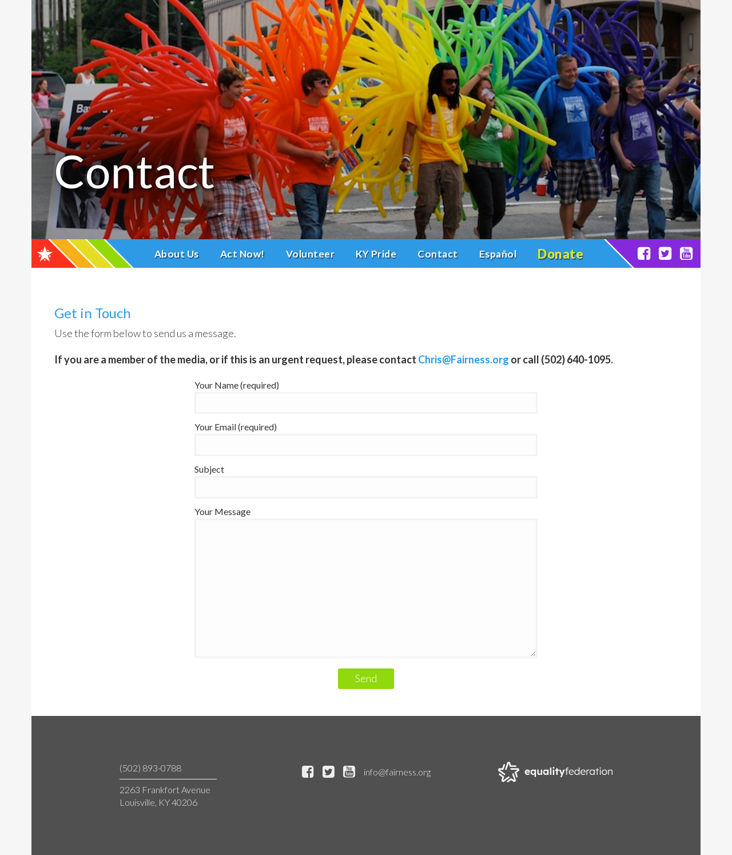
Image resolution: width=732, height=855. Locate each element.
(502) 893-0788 (150, 767)
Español (498, 254)
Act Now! (242, 254)
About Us (176, 254)
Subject (366, 478)
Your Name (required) (366, 393)
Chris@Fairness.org (463, 359)
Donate (560, 254)
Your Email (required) (366, 435)
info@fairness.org (397, 771)
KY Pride (376, 254)
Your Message (366, 583)
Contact (437, 254)
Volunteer (310, 254)
